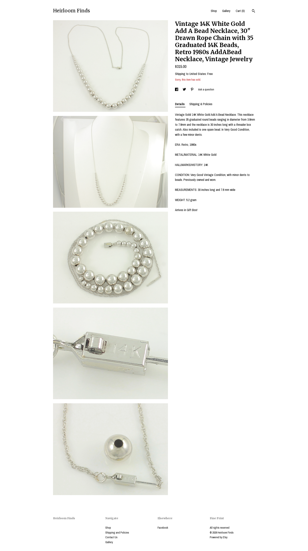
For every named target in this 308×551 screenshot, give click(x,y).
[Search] (253, 11)
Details (180, 104)
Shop (214, 11)
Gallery (226, 11)
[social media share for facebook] (177, 89)
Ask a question (206, 89)
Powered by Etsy (218, 537)
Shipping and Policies (117, 532)
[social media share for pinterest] (192, 89)
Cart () (240, 11)
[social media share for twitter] (185, 89)
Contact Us (111, 537)
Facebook (163, 527)
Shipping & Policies (200, 104)
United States (197, 74)
